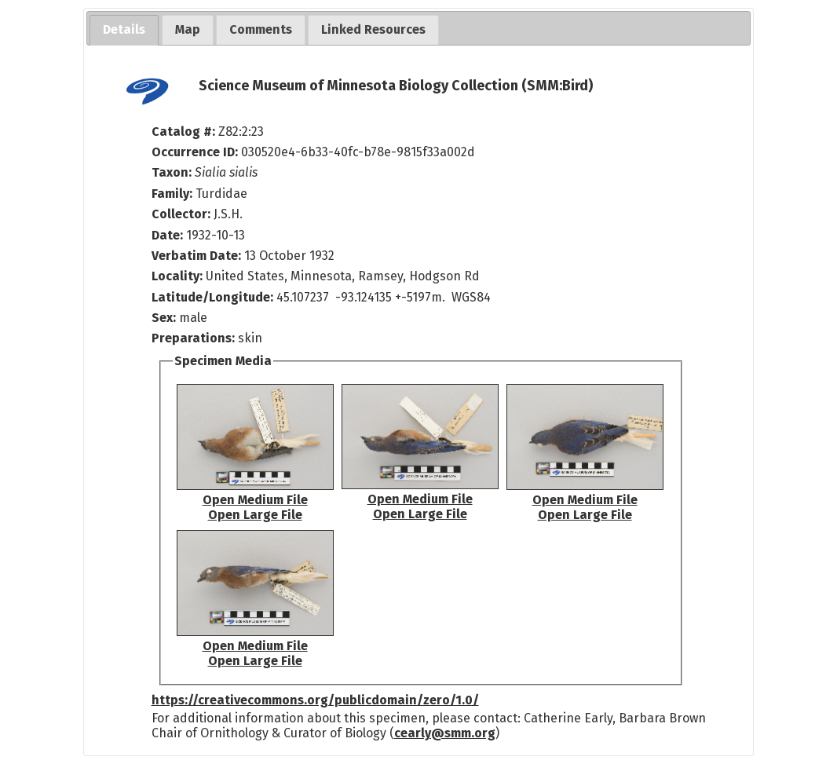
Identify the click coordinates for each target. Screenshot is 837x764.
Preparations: (193, 338)
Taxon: (172, 172)
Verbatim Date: (196, 255)
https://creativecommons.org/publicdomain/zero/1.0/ (315, 700)
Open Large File (255, 514)
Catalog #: (185, 131)
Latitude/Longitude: (212, 297)
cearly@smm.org (444, 733)
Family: (172, 193)
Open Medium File (255, 499)
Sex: (164, 317)
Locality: (177, 276)
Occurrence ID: (196, 151)
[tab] (124, 30)
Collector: (183, 214)
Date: (167, 235)
